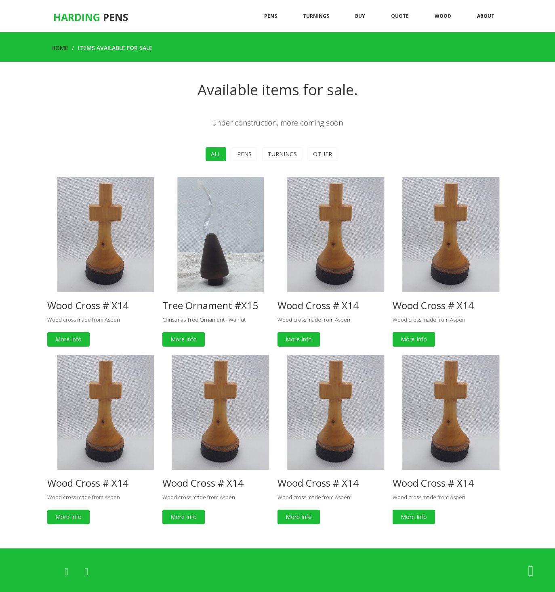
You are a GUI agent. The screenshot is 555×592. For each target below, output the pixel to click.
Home (59, 48)
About (485, 16)
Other (322, 154)
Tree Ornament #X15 (210, 305)
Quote (400, 16)
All (216, 154)
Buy (360, 16)
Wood (443, 16)
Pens (270, 16)
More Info (68, 339)
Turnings (316, 16)
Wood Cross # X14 (87, 305)
